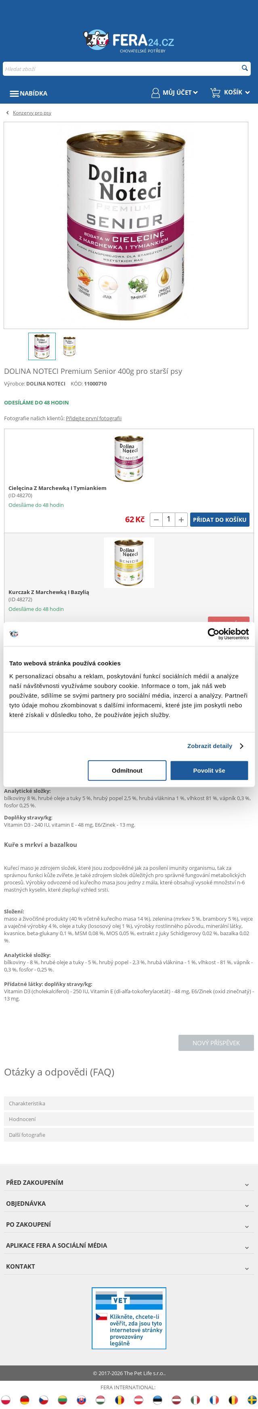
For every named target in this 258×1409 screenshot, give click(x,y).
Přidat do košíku (220, 519)
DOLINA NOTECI (45, 383)
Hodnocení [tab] (22, 1119)
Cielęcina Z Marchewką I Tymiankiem (57, 488)
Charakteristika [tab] (27, 1103)
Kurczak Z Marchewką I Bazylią (48, 592)
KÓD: (77, 383)
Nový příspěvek (216, 1043)
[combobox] (127, 69)
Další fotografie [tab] (27, 1134)
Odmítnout (127, 770)
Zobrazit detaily (210, 745)
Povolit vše (209, 770)
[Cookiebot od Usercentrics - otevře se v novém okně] (213, 634)
